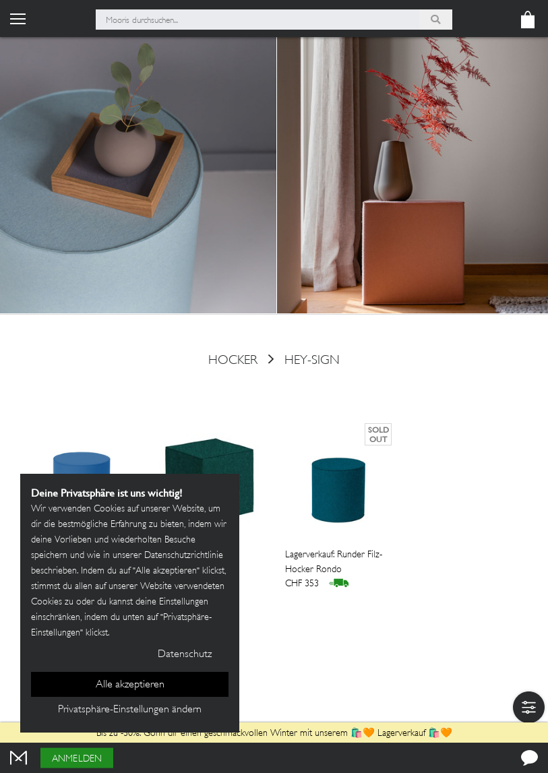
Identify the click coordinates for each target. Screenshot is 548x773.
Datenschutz (185, 655)
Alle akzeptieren (130, 685)
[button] (529, 707)
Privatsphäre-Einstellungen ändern (130, 710)
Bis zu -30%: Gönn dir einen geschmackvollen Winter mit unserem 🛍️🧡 (236, 733)
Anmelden (77, 759)
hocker (232, 360)
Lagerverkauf (401, 733)
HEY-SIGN (312, 360)
